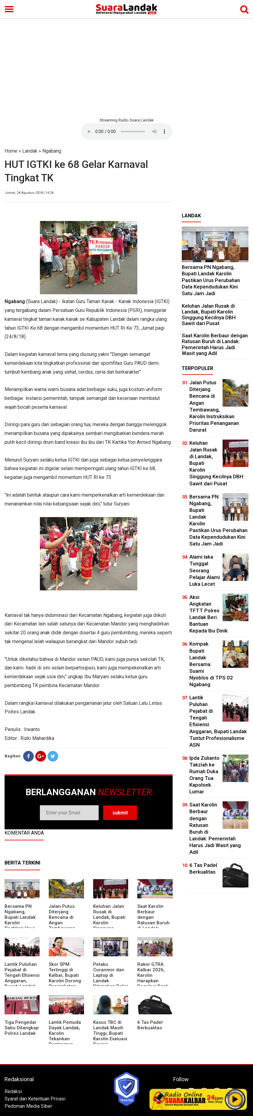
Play (235, 1099)
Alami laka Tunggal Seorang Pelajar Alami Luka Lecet (204, 570)
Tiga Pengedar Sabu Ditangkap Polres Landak (22, 1028)
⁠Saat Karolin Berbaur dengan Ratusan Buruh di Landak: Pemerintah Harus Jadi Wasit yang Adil (153, 926)
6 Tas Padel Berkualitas (150, 1025)
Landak (29, 151)
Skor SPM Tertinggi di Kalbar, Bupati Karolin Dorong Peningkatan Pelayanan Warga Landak (65, 981)
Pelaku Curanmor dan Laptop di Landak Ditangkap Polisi (110, 975)
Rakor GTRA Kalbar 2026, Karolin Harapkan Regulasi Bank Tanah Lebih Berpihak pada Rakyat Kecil (153, 983)
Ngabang (51, 151)
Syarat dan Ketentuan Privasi (35, 1099)
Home (11, 151)
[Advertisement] (126, 67)
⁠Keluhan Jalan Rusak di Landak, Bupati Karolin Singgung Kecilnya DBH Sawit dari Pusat (209, 315)
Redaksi (13, 1091)
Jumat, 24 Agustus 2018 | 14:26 (29, 193)
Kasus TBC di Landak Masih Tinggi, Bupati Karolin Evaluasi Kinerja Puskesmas (110, 1036)
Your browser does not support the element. (126, 131)
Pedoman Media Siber (28, 1106)
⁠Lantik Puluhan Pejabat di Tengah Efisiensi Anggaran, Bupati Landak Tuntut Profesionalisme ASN (22, 983)
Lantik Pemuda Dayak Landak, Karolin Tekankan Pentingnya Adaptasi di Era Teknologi (65, 1039)
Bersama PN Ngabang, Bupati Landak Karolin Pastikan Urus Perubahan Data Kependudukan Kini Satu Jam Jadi (211, 280)
